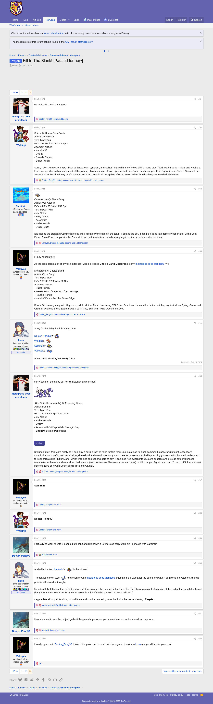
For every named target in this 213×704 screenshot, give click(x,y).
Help (188, 695)
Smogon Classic (19, 695)
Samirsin (39, 345)
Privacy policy (176, 695)
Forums (50, 19)
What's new (15, 25)
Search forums (32, 25)
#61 (200, 614)
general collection (53, 33)
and (50, 505)
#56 (200, 376)
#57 (200, 480)
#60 (200, 563)
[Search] (196, 20)
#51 (200, 99)
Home (15, 19)
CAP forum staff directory (79, 41)
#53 (200, 189)
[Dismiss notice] (200, 33)
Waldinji (38, 340)
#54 (200, 251)
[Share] (195, 99)
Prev (15, 92)
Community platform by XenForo (106, 701)
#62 (200, 639)
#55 (200, 323)
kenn (138, 644)
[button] (68, 20)
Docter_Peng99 (42, 335)
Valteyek (39, 350)
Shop (76, 19)
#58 (200, 513)
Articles (37, 19)
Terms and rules (160, 695)
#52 (200, 127)
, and (53, 119)
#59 (200, 538)
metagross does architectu (150, 263)
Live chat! (113, 19)
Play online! (93, 19)
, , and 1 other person (73, 180)
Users (63, 19)
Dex (26, 19)
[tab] (105, 51)
